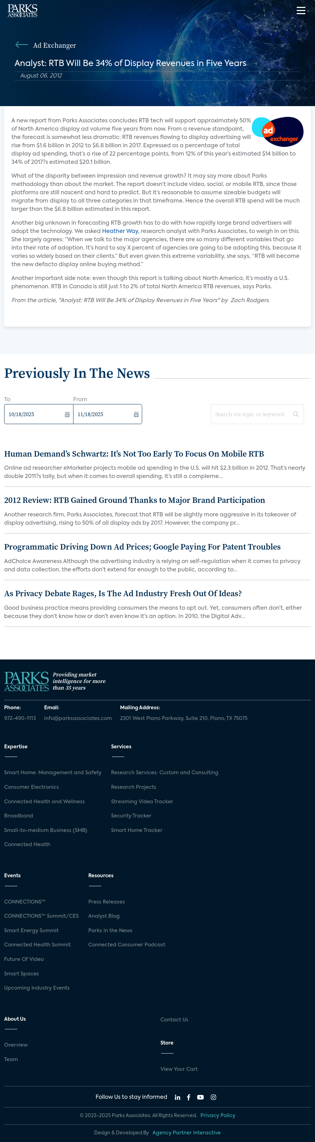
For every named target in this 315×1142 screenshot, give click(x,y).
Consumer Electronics (31, 787)
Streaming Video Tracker (142, 801)
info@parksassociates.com (78, 718)
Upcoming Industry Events (37, 988)
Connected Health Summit (37, 945)
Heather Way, (120, 231)
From (80, 400)
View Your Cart (179, 1069)
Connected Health (27, 844)
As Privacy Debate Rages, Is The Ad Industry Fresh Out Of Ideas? (123, 593)
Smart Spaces (21, 974)
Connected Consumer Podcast (126, 945)
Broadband (18, 816)
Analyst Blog (104, 916)
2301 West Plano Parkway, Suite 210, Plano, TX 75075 (183, 718)
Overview (16, 1045)
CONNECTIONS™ (25, 902)
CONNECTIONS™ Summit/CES (41, 916)
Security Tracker (131, 816)
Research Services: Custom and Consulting (164, 772)
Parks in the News (110, 930)
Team (11, 1059)
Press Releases (106, 902)
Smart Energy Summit (31, 930)
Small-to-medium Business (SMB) (45, 830)
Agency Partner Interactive (186, 1133)
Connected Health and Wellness (44, 801)
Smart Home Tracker (137, 830)
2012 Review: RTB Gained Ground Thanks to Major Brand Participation (134, 500)
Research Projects (133, 787)
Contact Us (174, 1020)
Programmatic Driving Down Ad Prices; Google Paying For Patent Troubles (142, 546)
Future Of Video (24, 959)
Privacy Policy (217, 1115)
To (7, 400)
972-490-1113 (20, 718)
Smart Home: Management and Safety (52, 772)
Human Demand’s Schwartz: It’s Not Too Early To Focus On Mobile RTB (134, 453)
